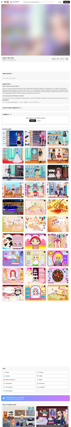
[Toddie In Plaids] (35, 190)
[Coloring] (52, 372)
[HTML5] (52, 376)
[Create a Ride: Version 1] (13, 207)
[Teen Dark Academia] (35, 155)
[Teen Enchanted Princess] (13, 155)
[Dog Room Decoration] (57, 293)
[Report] (62, 59)
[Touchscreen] (19, 383)
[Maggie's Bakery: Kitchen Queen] (13, 293)
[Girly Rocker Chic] (13, 173)
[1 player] (19, 372)
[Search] (24, 2)
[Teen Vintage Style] (57, 155)
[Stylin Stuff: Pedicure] (57, 241)
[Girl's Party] (35, 224)
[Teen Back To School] (57, 138)
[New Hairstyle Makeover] (13, 275)
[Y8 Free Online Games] (6, 2)
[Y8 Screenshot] (19, 390)
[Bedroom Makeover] (13, 258)
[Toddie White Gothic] (57, 173)
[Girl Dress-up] (13, 241)
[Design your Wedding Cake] (35, 275)
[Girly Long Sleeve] (13, 190)
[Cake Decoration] (57, 275)
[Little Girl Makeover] (35, 241)
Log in (59, 2)
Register (66, 2)
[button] (6, 100)
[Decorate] (19, 376)
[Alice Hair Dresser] (35, 258)
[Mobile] (52, 379)
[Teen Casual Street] (35, 173)
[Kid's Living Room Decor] (57, 207)
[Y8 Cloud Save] (19, 387)
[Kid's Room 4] (35, 207)
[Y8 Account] (52, 383)
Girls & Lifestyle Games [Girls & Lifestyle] (12, 102)
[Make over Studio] (35, 293)
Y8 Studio (26, 102)
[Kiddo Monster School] (35, 138)
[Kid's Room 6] (13, 224)
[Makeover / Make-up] (19, 379)
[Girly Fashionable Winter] (57, 190)
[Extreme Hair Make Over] (57, 258)
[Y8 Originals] (52, 387)
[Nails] (57, 224)
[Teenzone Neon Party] (13, 138)
